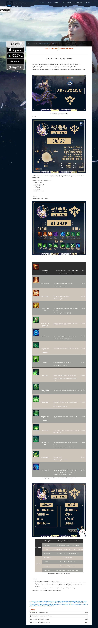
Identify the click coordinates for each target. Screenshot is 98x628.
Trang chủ (30, 43)
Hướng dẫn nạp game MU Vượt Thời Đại (49, 601)
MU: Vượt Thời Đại (17, 3)
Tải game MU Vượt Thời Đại (66, 604)
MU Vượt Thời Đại (36, 601)
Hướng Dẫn (78, 3)
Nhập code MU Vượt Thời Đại (48, 605)
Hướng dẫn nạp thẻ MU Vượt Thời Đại (66, 601)
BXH (62, 3)
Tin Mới (48, 3)
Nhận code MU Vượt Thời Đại (78, 604)
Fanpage (87, 3)
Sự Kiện (56, 3)
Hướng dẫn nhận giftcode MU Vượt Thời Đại (52, 602)
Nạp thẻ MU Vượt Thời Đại (81, 601)
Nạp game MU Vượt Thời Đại (36, 602)
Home (42, 3)
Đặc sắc (35, 43)
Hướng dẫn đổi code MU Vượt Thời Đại (51, 604)
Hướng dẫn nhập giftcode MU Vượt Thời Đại (72, 602)
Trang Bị (69, 3)
